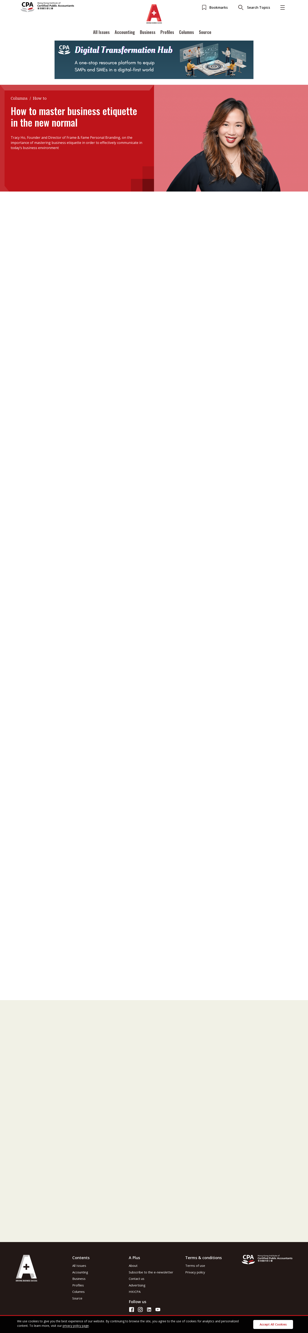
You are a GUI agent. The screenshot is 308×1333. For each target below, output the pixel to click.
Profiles (167, 32)
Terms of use (195, 1265)
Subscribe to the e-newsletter (151, 1272)
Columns (186, 32)
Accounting (125, 32)
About (133, 1265)
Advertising (137, 1285)
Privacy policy (195, 1272)
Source (205, 32)
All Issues (101, 32)
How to (40, 98)
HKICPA (135, 1291)
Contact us (136, 1278)
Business (147, 32)
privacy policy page (76, 1326)
